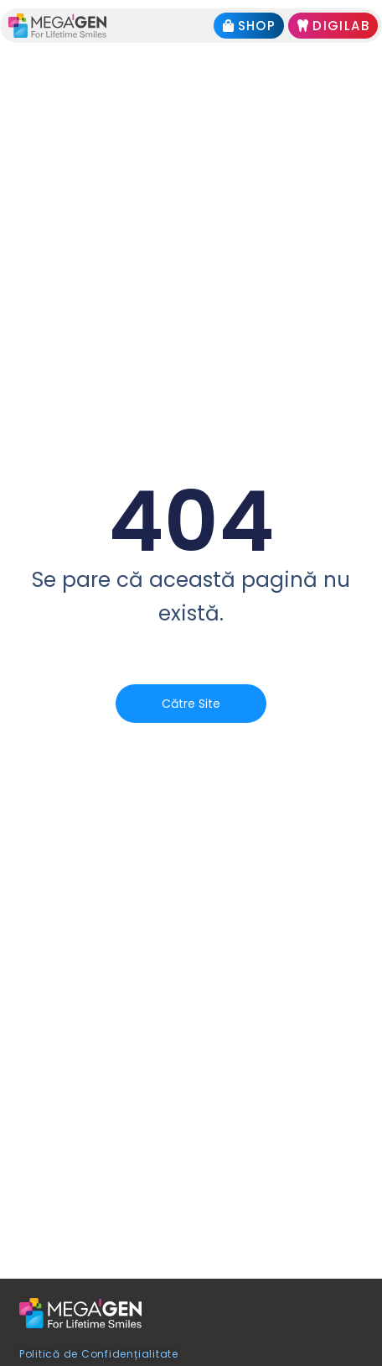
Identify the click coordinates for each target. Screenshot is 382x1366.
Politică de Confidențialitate (98, 1354)
